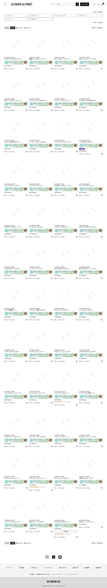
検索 (77, 4)
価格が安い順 (19, 28)
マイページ (9, 568)
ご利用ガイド (34, 568)
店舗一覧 (75, 568)
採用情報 (98, 568)
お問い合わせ (62, 568)
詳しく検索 (84, 4)
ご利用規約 (31, 574)
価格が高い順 (27, 28)
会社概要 (86, 568)
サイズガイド (48, 568)
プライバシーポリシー (57, 574)
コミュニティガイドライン (71, 574)
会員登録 (21, 568)
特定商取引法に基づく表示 (43, 574)
